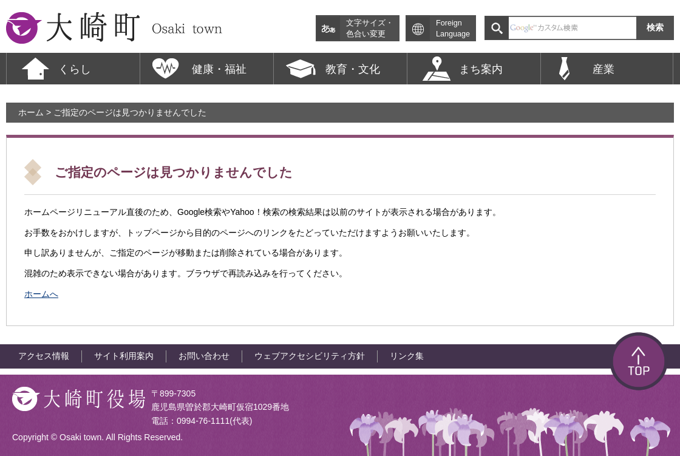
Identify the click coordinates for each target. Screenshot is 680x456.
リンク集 (407, 356)
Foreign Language (453, 28)
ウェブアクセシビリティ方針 (309, 356)
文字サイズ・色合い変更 (369, 28)
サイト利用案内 (124, 356)
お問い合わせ (203, 356)
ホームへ (41, 294)
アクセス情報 (43, 356)
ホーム (31, 112)
